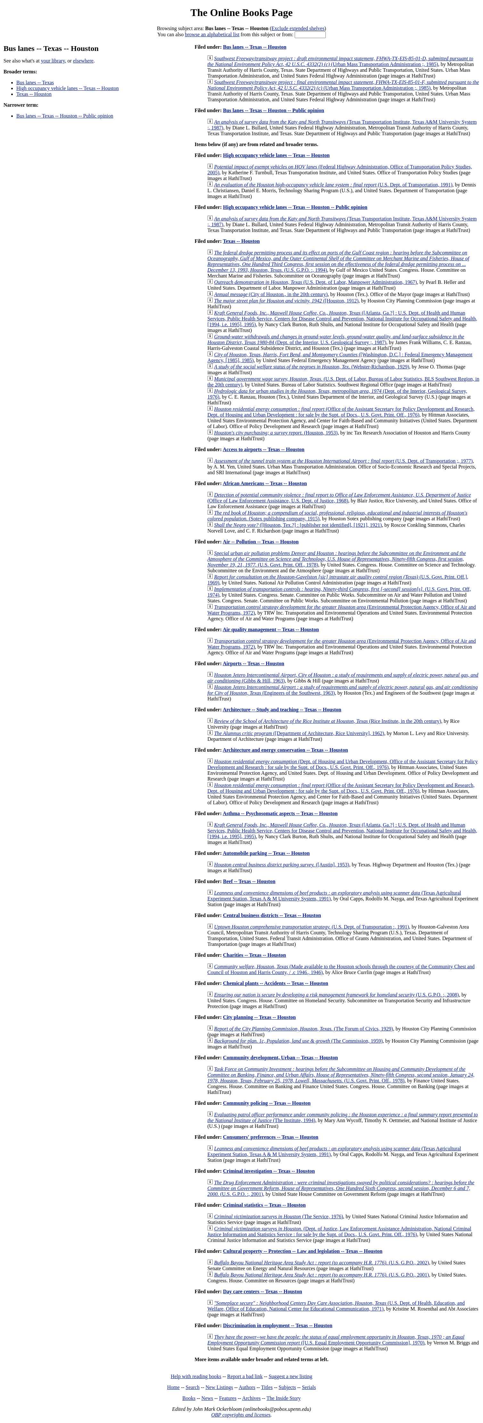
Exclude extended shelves (298, 28)
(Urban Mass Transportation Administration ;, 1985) (340, 61)
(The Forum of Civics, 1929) (303, 1028)
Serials (309, 1387)
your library (53, 60)
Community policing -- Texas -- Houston (266, 1103)
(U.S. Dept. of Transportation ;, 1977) (343, 461)
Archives (251, 1398)
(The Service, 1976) (278, 1216)
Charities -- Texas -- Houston (254, 955)
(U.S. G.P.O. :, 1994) (338, 261)
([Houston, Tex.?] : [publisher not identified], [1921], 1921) (298, 525)
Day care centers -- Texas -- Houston (262, 1291)
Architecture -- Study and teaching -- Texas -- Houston (282, 709)
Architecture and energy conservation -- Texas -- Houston (285, 750)
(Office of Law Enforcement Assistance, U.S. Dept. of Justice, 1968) (339, 497)
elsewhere (83, 60)
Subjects (287, 1387)
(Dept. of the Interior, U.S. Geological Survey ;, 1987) (335, 339)
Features (227, 1398)
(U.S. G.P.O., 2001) (321, 1275)
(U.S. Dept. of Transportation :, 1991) (311, 927)
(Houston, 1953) (276, 432)
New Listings (219, 1387)
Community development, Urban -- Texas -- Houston (280, 1057)
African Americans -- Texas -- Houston (265, 483)
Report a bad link (245, 1376)
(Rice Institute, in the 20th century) (327, 721)
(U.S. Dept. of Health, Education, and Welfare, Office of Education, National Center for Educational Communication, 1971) (336, 1305)
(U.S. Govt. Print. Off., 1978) (336, 558)
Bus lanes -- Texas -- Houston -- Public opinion (64, 116)
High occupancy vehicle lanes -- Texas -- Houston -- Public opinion (295, 207)
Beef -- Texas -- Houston (249, 881)
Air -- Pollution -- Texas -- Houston (261, 541)
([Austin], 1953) (281, 864)
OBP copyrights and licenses (240, 1415)
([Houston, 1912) (286, 300)
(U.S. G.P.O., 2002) (321, 1262)
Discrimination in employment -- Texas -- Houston (277, 1325)
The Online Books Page (241, 12)
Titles (267, 1387)
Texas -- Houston (34, 94)
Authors (247, 1387)
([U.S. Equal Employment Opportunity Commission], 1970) (335, 1339)
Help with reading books (196, 1376)
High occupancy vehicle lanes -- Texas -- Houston (67, 88)
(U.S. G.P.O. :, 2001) (340, 1188)
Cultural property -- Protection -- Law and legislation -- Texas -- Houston (302, 1251)
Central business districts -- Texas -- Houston (272, 915)
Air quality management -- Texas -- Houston (271, 629)
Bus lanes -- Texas (35, 82)
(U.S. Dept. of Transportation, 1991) (333, 184)
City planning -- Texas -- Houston (259, 1017)
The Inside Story (283, 1398)
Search (193, 1387)
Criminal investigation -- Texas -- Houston (269, 1171)
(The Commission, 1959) (298, 1041)
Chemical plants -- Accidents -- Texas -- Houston (275, 983)
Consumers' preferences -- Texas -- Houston (270, 1137)
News (207, 1398)
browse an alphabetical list (212, 34)
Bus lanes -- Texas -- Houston (254, 47)
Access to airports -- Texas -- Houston (263, 449)
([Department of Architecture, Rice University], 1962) (299, 733)
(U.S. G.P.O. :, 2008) (336, 994)
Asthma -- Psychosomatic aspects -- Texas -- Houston (280, 813)
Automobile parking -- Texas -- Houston (266, 853)
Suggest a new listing (290, 1376)
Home (173, 1387)
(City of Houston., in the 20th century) (271, 294)
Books (188, 1398)
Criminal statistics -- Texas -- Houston (264, 1205)
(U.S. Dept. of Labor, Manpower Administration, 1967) (315, 282)
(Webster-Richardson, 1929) (311, 366)
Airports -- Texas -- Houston (253, 663)
